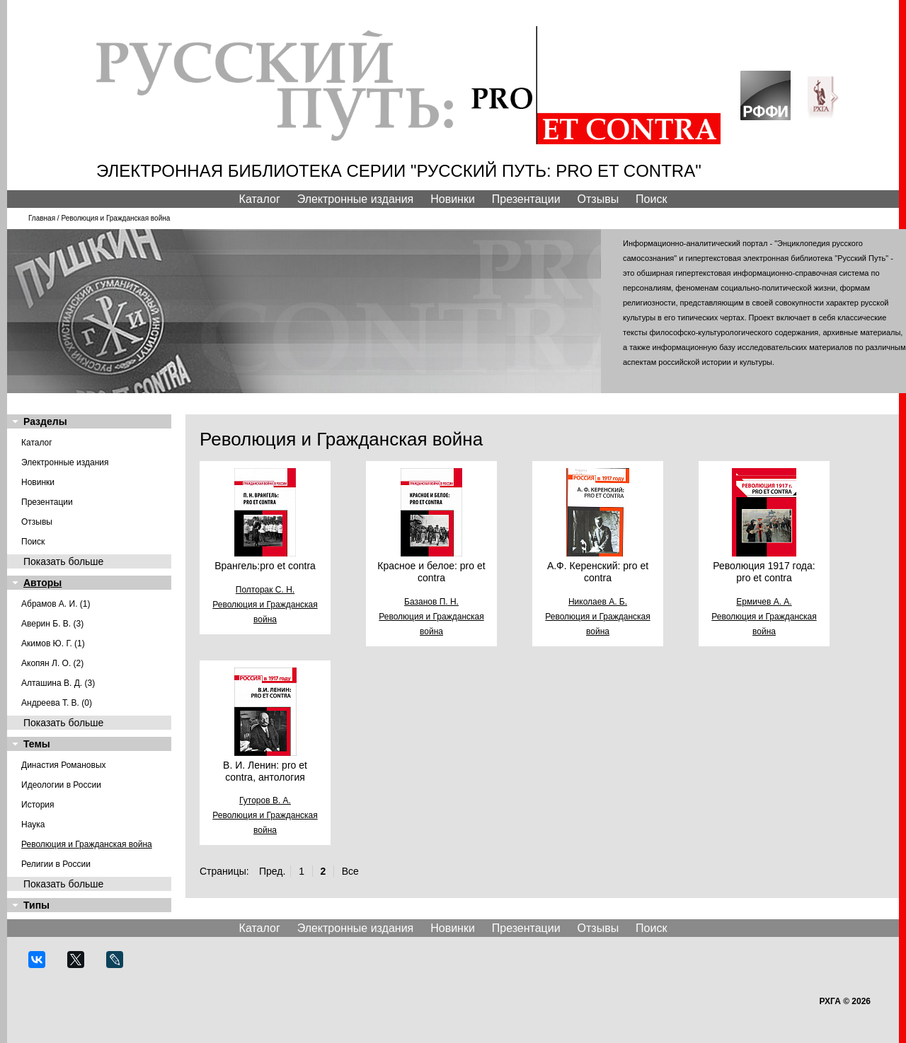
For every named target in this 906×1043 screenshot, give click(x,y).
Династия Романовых (63, 765)
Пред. (272, 871)
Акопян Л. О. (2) (52, 663)
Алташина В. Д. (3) (58, 683)
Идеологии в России (61, 785)
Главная (41, 218)
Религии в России (56, 864)
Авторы (42, 582)
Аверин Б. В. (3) (52, 624)
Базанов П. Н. (431, 602)
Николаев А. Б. (597, 602)
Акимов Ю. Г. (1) (53, 643)
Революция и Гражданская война (86, 844)
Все (350, 871)
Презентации (526, 199)
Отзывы (598, 199)
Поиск (651, 199)
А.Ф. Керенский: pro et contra (597, 571)
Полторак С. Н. (265, 590)
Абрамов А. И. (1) (56, 604)
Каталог (259, 199)
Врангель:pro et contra (265, 565)
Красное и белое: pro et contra (431, 571)
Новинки (452, 199)
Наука (33, 824)
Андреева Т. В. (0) (56, 703)
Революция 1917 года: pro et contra (764, 571)
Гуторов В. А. (265, 800)
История (38, 805)
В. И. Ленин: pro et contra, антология (265, 771)
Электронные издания (355, 199)
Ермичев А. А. (763, 602)
